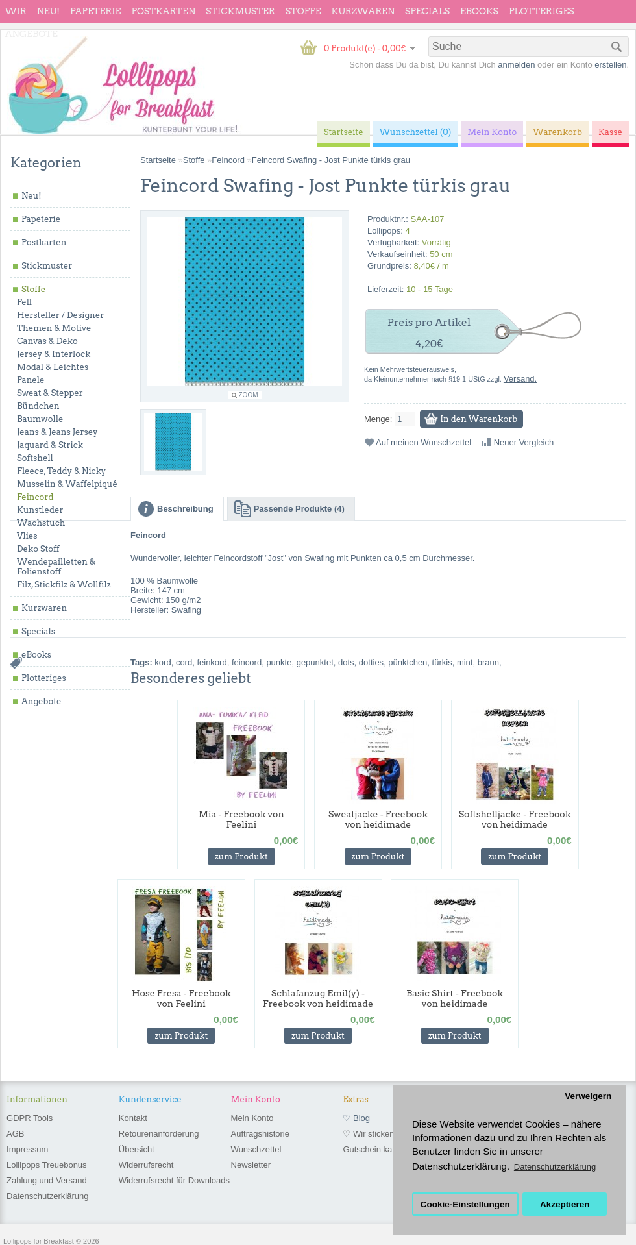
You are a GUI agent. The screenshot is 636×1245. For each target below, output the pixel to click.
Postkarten (163, 11)
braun (488, 662)
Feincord (35, 497)
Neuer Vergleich (524, 442)
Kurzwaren (363, 11)
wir (16, 11)
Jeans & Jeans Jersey (57, 432)
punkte (278, 662)
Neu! (48, 11)
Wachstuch (41, 523)
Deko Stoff (38, 549)
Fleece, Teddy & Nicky (61, 471)
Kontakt (133, 1118)
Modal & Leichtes (52, 367)
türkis (442, 662)
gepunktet (315, 662)
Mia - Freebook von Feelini (241, 819)
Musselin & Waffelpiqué (67, 484)
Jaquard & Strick (50, 445)
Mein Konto (252, 1118)
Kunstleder (40, 510)
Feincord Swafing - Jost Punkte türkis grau (331, 160)
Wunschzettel (256, 1149)
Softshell (35, 458)
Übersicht (136, 1149)
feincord (247, 662)
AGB (15, 1134)
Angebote (31, 34)
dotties (371, 662)
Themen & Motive (54, 328)
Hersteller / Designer (60, 315)
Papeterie (95, 11)
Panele (31, 380)
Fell (24, 302)
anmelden (516, 64)
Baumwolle (40, 419)
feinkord (211, 662)
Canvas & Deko (47, 341)
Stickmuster (240, 11)
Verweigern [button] (588, 1096)
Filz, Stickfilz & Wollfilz (64, 584)
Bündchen (38, 406)
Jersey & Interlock (53, 354)
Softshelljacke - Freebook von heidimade (515, 819)
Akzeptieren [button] (565, 1204)
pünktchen (407, 662)
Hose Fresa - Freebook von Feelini (181, 998)
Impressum (27, 1149)
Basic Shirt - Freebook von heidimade (454, 998)
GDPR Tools (29, 1118)
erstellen (610, 64)
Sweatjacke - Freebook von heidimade (378, 819)
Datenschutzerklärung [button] (555, 1167)
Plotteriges (541, 11)
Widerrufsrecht (146, 1165)
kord (162, 662)
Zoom (248, 395)
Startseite (158, 160)
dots (346, 662)
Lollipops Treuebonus (46, 1165)
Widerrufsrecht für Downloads (174, 1180)
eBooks (479, 11)
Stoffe (303, 11)
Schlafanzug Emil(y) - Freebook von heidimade (318, 998)
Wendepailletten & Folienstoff (56, 566)
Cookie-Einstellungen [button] (465, 1204)
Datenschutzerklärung (47, 1196)
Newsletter (251, 1165)
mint (465, 662)
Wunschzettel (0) (416, 132)
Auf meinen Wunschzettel (423, 442)
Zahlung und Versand (46, 1180)
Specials (427, 11)
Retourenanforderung (159, 1134)
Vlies (27, 536)
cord (184, 662)
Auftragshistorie (260, 1134)
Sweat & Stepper (50, 393)
